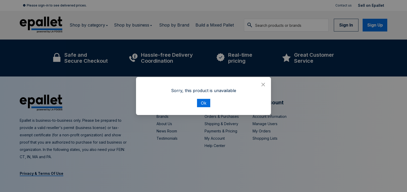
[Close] (263, 85)
